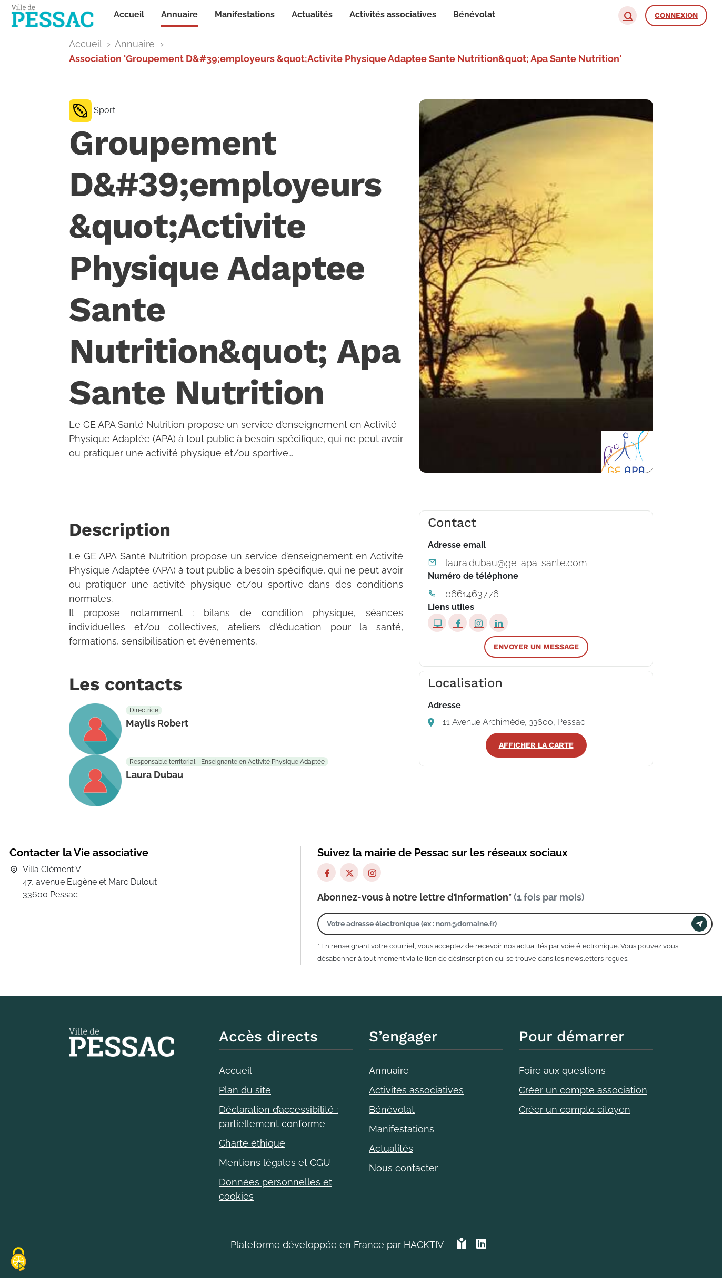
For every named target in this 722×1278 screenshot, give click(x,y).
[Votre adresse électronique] (507, 924)
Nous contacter (403, 1167)
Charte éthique (252, 1143)
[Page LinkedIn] (498, 623)
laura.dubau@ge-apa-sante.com (516, 562)
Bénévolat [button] (474, 14)
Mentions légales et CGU (274, 1162)
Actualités (391, 1148)
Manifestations (401, 1128)
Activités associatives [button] (392, 14)
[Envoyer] (699, 924)
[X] (349, 872)
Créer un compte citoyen (574, 1109)
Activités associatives (416, 1090)
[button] (627, 15)
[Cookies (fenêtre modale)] (18, 1260)
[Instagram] (372, 872)
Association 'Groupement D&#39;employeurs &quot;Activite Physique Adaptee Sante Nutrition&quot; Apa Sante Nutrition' (345, 58)
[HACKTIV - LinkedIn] (481, 1245)
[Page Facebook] (457, 623)
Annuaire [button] (179, 14)
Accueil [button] (129, 14)
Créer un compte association (583, 1090)
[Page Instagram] (478, 623)
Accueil (85, 43)
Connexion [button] (676, 15)
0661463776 (472, 593)
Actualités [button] (312, 14)
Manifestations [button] (245, 14)
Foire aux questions (562, 1070)
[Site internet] (437, 623)
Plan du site (245, 1090)
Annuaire (135, 43)
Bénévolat (392, 1109)
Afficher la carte (536, 745)
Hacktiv (424, 1244)
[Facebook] (326, 872)
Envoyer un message (536, 646)
